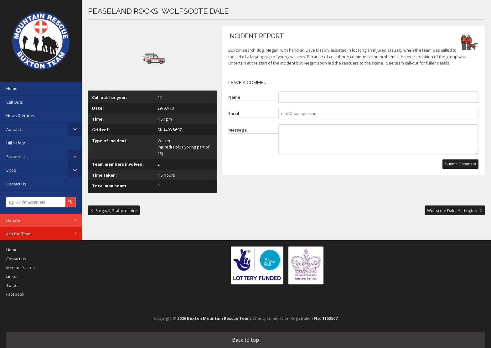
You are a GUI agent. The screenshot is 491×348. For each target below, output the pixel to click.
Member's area (20, 267)
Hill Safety (15, 143)
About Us (14, 129)
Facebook (15, 294)
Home (12, 88)
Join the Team (19, 233)
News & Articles (20, 115)
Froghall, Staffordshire (116, 210)
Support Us (17, 156)
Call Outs (14, 102)
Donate (13, 220)
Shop (11, 170)
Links (11, 276)
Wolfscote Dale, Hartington (452, 210)
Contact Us (16, 184)
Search (70, 202)
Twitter (12, 285)
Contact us (16, 259)
